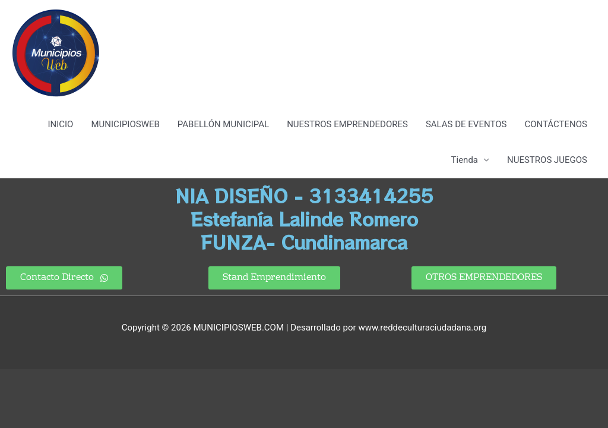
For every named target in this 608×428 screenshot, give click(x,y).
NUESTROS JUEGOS (547, 160)
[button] (274, 277)
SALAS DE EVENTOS (466, 124)
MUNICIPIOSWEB (125, 124)
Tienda (464, 160)
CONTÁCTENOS (555, 124)
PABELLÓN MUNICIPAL (223, 124)
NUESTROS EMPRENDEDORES (347, 124)
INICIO (60, 124)
